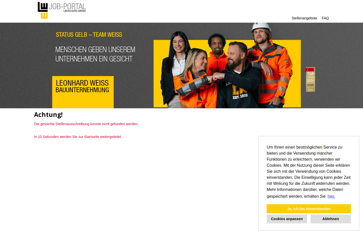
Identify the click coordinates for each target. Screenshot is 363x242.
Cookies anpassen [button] (287, 219)
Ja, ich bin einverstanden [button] (308, 209)
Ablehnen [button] (330, 219)
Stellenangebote (304, 18)
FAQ (325, 18)
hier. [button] (331, 196)
